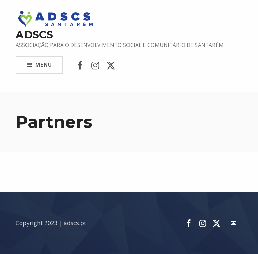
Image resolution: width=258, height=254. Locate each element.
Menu (43, 65)
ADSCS (34, 34)
